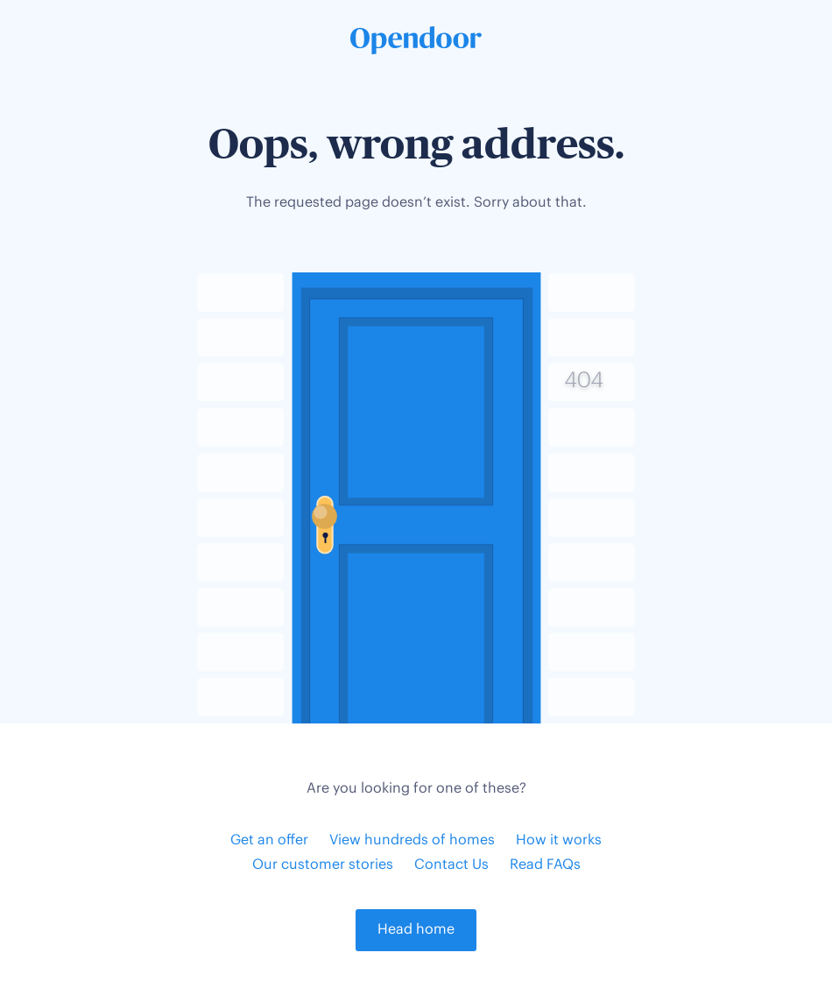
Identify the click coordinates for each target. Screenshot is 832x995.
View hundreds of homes (412, 840)
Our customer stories (322, 865)
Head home (416, 929)
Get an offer (269, 840)
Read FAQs (545, 865)
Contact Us (451, 865)
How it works (559, 840)
